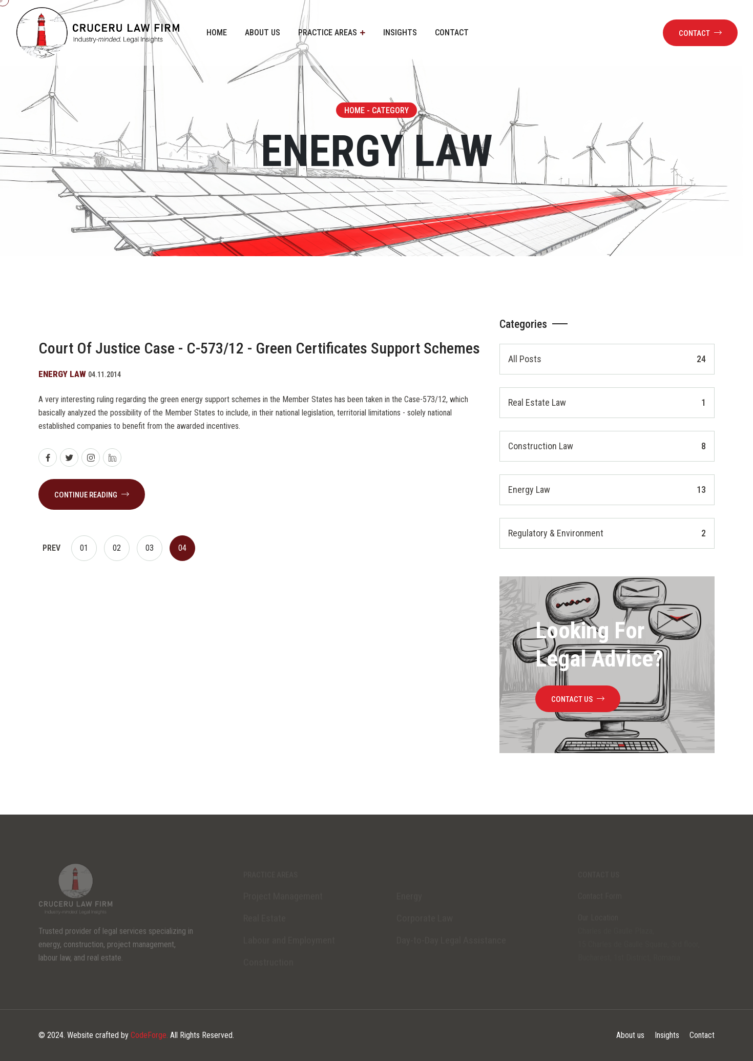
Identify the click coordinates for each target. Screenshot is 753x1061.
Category (390, 110)
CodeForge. (149, 1035)
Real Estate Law (607, 403)
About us (262, 32)
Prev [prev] (51, 548)
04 (182, 548)
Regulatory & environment (607, 533)
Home (216, 32)
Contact (452, 32)
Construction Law (607, 446)
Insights (400, 32)
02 (117, 548)
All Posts (607, 359)
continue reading (91, 495)
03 (149, 548)
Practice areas (327, 32)
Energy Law (607, 490)
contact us (577, 699)
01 (84, 548)
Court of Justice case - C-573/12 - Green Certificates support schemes (259, 348)
